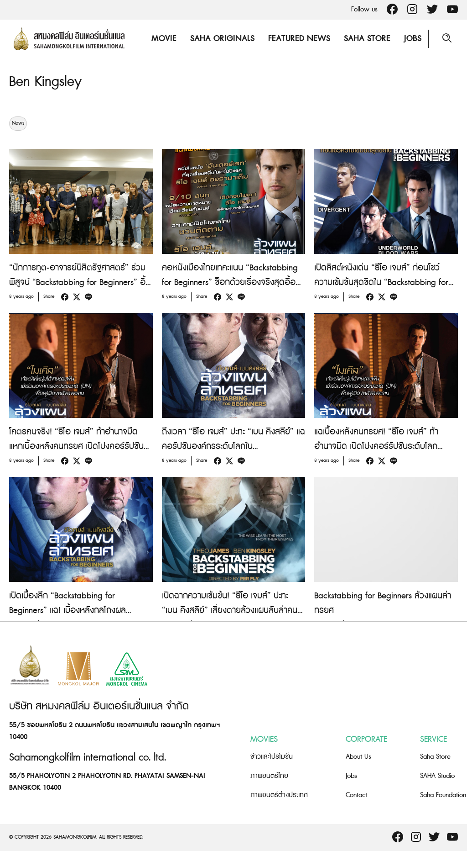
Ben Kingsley (45, 82)
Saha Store (367, 39)
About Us (358, 756)
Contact (356, 795)
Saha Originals (222, 39)
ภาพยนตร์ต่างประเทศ (279, 795)
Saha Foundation (443, 795)
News (18, 123)
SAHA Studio (437, 776)
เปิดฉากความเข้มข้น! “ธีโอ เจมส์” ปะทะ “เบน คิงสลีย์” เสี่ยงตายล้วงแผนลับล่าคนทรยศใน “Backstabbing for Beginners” (229, 610)
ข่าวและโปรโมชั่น (271, 756)
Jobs (412, 39)
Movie (163, 39)
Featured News (299, 39)
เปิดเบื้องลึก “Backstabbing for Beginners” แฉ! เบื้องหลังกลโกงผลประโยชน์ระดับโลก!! (67, 610)
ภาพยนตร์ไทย (269, 776)
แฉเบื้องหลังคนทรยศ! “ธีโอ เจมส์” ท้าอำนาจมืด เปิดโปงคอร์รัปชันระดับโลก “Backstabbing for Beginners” (376, 446)
